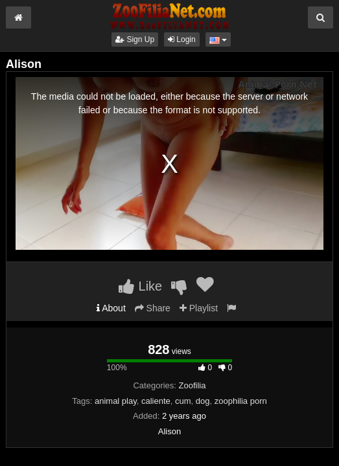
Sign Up (134, 39)
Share (152, 308)
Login (182, 39)
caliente (155, 401)
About (111, 308)
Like (140, 286)
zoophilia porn (241, 401)
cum (183, 401)
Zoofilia (192, 385)
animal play (116, 401)
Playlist (199, 308)
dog (203, 401)
